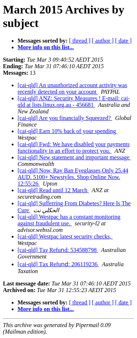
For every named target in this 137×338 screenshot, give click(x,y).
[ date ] (123, 41)
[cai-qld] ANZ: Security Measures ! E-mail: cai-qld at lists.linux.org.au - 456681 (74, 101)
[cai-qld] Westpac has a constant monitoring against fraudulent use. (69, 220)
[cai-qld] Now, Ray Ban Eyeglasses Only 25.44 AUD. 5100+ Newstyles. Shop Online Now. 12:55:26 (73, 177)
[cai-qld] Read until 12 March (53, 190)
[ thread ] (80, 41)
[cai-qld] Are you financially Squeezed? (65, 118)
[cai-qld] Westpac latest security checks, (65, 236)
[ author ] (103, 41)
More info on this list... (46, 47)
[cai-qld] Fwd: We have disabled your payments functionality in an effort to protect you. (74, 147)
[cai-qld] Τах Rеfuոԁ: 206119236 (58, 264)
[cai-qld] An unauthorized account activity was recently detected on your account (72, 88)
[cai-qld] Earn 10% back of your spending (67, 131)
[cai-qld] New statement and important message (74, 157)
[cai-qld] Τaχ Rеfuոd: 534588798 (58, 250)
